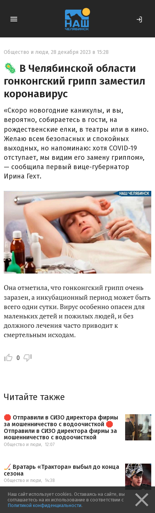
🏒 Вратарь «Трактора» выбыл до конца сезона (61, 470)
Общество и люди (26, 52)
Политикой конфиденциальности (44, 505)
